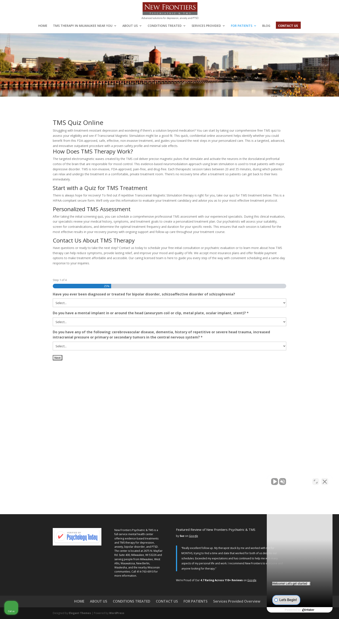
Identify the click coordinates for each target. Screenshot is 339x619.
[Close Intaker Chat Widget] (324, 480)
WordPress (116, 613)
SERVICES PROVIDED (206, 26)
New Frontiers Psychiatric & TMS (133, 530)
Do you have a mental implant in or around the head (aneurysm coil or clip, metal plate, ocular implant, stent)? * (151, 313)
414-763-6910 (145, 571)
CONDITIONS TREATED (165, 26)
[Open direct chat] (315, 480)
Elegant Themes (80, 613)
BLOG (266, 26)
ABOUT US (130, 26)
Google (193, 536)
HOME (42, 26)
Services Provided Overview (236, 601)
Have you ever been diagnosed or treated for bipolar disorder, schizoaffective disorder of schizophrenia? (144, 294)
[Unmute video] (262, 480)
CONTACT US (288, 26)
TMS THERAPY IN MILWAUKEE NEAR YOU (82, 26)
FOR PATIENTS (241, 26)
